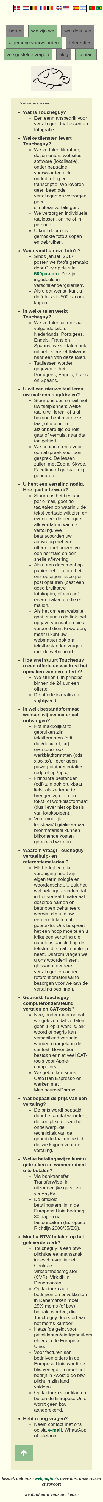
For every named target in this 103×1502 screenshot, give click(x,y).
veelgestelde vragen (28, 54)
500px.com (46, 273)
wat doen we (77, 31)
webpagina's (47, 1478)
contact (86, 54)
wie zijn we (42, 31)
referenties (80, 42)
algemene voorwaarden (34, 42)
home (15, 31)
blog (63, 54)
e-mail (55, 1430)
